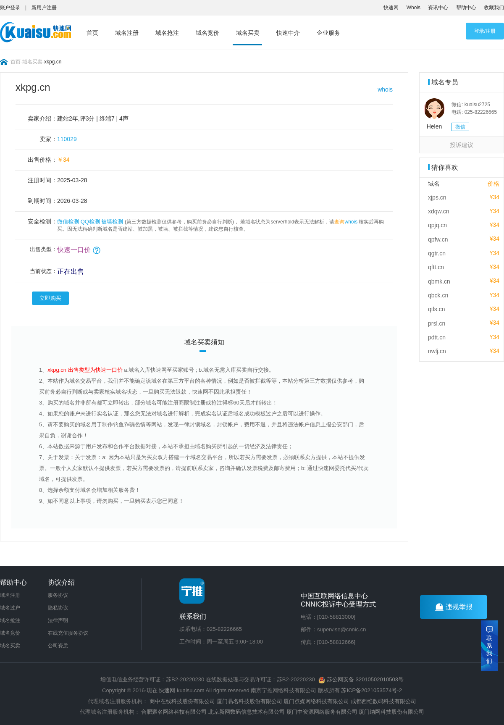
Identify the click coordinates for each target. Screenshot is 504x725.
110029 (67, 139)
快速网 (391, 8)
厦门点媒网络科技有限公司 (316, 701)
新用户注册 (44, 8)
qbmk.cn (439, 281)
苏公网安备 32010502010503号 (360, 679)
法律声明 (58, 620)
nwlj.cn (437, 351)
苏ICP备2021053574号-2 (371, 690)
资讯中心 (438, 8)
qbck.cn (438, 295)
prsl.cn (436, 323)
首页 (92, 32)
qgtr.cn (437, 253)
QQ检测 (90, 221)
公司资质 (58, 646)
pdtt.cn (437, 337)
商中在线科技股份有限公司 (182, 701)
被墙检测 (112, 221)
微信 (460, 127)
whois (385, 89)
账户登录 (10, 8)
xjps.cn (437, 197)
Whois (413, 8)
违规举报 (453, 607)
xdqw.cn (438, 211)
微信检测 (68, 221)
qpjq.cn (437, 225)
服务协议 (58, 595)
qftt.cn (436, 267)
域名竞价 (207, 32)
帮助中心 (466, 8)
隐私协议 (58, 608)
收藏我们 (494, 8)
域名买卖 (248, 32)
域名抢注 (167, 32)
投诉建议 (461, 145)
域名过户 (10, 608)
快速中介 (288, 32)
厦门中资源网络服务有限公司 (321, 712)
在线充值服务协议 (68, 633)
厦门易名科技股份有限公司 (250, 701)
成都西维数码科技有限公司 (383, 701)
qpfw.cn (438, 239)
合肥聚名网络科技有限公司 (174, 712)
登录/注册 (485, 31)
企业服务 (328, 32)
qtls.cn (436, 309)
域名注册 (127, 32)
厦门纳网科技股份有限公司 (391, 712)
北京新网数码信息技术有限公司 (246, 712)
